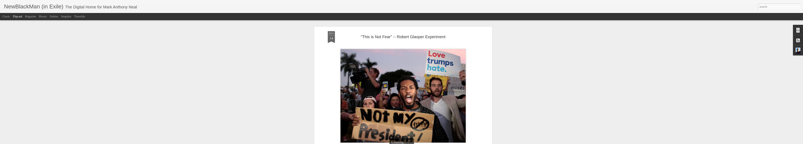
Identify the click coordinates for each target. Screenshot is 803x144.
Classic (6, 16)
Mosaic (43, 16)
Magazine (30, 16)
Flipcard (17, 16)
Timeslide (79, 16)
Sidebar (54, 16)
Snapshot (66, 16)
